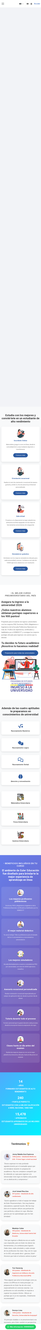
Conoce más (20, 455)
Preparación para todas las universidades (20, 653)
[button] (21, 4)
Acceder (37, 4)
